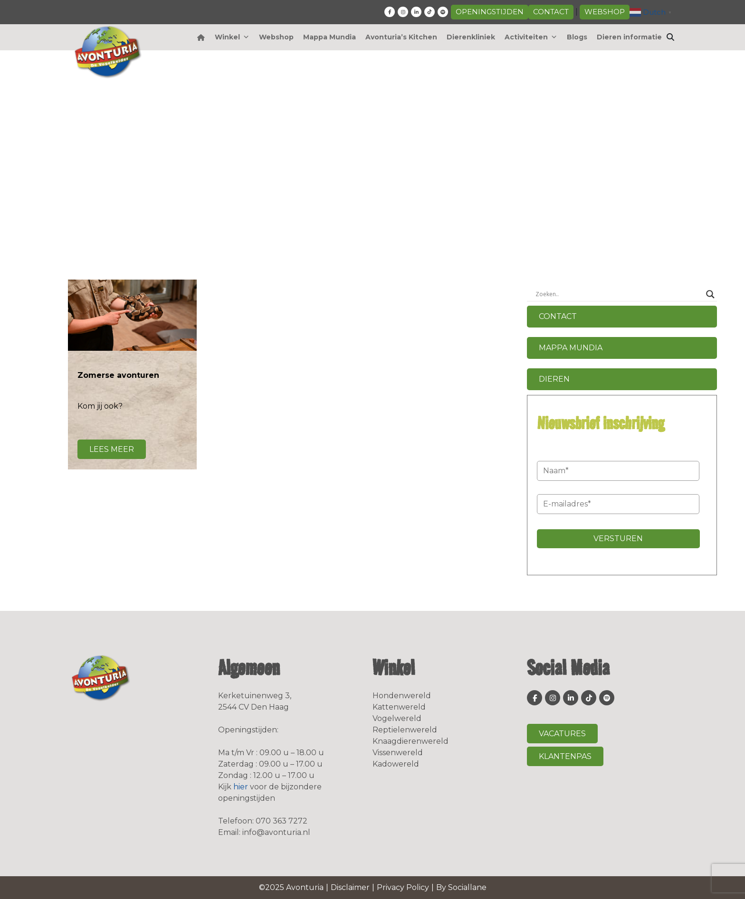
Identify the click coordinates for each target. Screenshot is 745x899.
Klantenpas (565, 756)
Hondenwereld (401, 695)
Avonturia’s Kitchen (401, 37)
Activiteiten (531, 37)
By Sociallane (461, 887)
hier (240, 786)
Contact (551, 11)
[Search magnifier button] (710, 294)
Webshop (604, 11)
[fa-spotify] (443, 12)
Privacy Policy (403, 887)
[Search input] (617, 294)
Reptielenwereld (404, 729)
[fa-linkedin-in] (416, 12)
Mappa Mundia (329, 37)
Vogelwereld (396, 718)
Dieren (554, 379)
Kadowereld (395, 763)
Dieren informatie (629, 37)
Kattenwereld (399, 707)
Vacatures (562, 733)
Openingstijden (490, 11)
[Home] (201, 37)
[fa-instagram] (403, 12)
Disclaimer (350, 887)
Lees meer (111, 449)
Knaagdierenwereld (410, 741)
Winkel (232, 37)
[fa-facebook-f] (389, 12)
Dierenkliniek (471, 37)
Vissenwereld (397, 752)
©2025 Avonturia (291, 887)
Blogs (577, 37)
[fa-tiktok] (429, 12)
